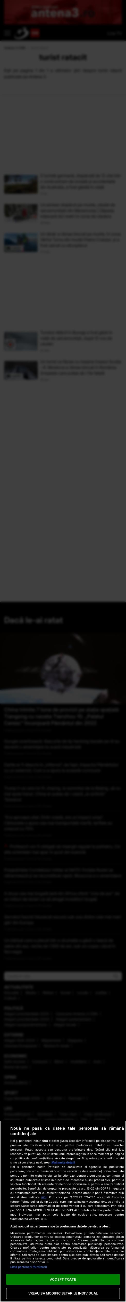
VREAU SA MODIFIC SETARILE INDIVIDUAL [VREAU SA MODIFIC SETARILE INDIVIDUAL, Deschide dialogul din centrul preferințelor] (63, 1293)
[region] (63, 1211)
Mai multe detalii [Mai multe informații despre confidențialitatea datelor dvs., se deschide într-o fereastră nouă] (63, 1162)
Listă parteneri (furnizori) (28, 1267)
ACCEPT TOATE (63, 1279)
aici (43, 1197)
